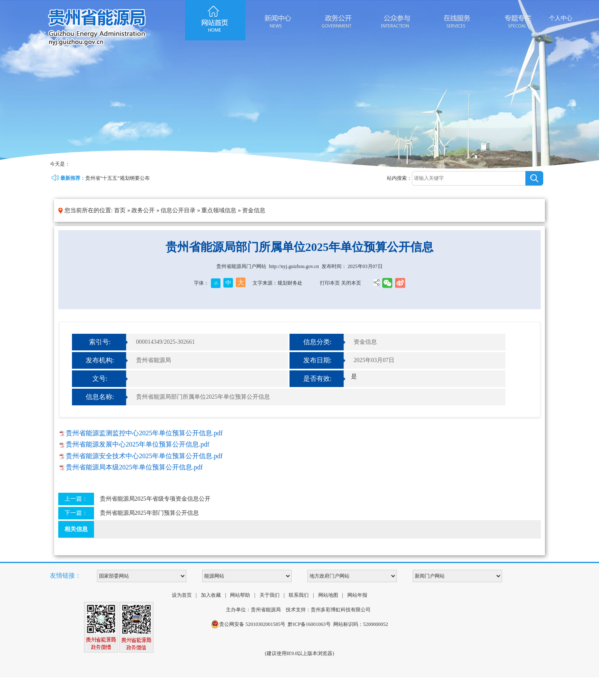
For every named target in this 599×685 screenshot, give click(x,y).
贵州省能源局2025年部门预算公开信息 (149, 513)
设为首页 (182, 595)
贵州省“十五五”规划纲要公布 (117, 178)
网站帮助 (240, 595)
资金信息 (253, 210)
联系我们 (299, 595)
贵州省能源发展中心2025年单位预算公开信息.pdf (137, 444)
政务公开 (143, 210)
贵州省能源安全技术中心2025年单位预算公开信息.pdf (144, 455)
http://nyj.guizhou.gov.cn (294, 266)
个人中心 (560, 18)
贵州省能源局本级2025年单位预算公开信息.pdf (134, 467)
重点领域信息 (218, 210)
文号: (99, 378)
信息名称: (100, 396)
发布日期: (317, 360)
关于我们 (270, 595)
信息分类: (317, 341)
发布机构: (100, 360)
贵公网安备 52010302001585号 (248, 624)
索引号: (100, 341)
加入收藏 (211, 595)
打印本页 (330, 283)
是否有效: (317, 378)
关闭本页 (351, 283)
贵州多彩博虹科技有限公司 (341, 610)
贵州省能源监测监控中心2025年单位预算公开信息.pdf (144, 433)
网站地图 (328, 595)
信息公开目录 (178, 210)
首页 (120, 210)
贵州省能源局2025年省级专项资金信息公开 (155, 499)
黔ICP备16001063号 (309, 624)
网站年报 (357, 595)
